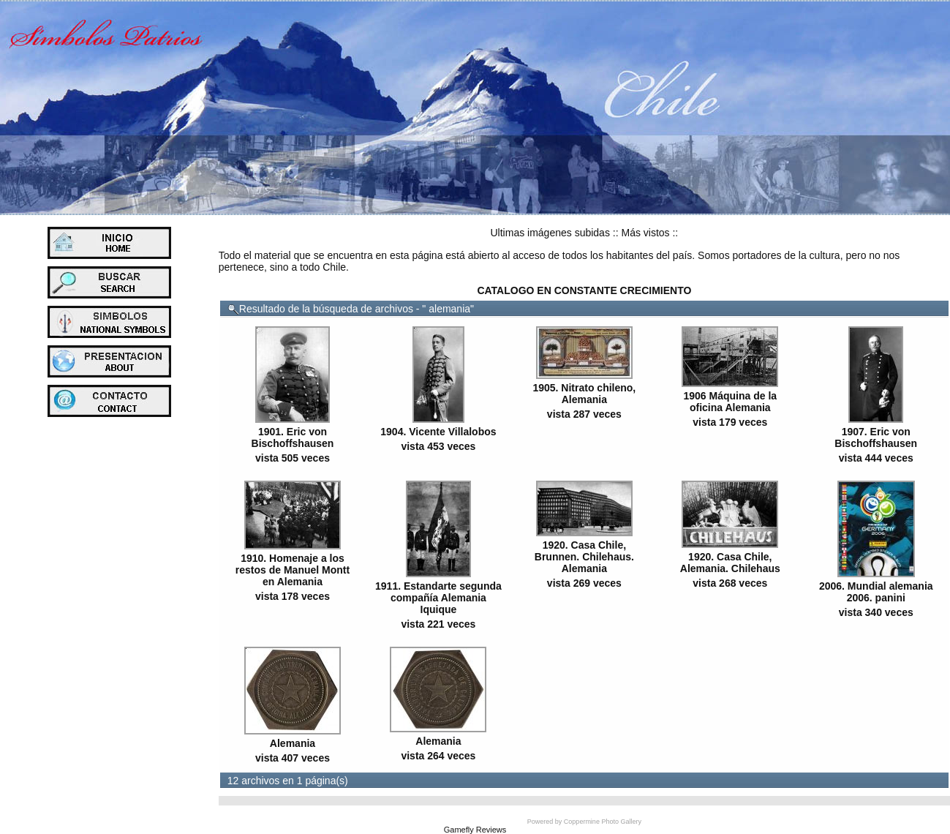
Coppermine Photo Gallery (602, 821)
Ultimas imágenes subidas (550, 232)
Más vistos (645, 232)
